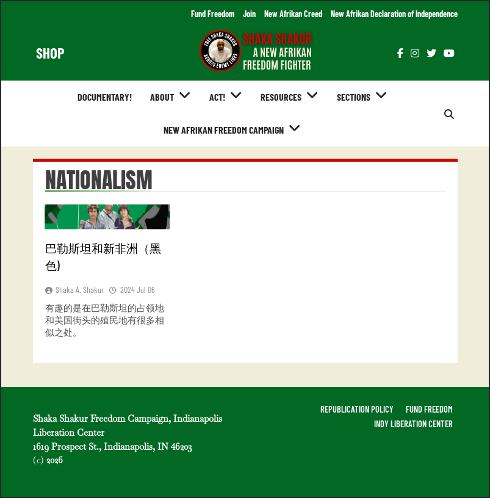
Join (249, 14)
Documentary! (104, 97)
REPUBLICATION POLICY (357, 409)
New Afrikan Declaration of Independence (394, 14)
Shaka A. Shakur (80, 289)
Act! (217, 97)
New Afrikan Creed (293, 14)
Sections (353, 97)
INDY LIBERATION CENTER (413, 424)
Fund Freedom (212, 14)
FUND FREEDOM (429, 409)
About (162, 97)
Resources (281, 97)
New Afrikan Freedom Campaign (224, 129)
